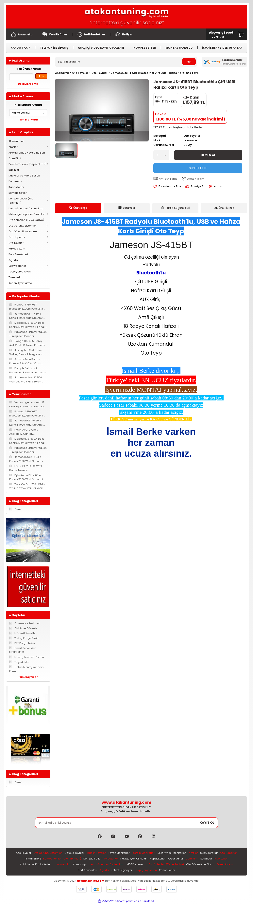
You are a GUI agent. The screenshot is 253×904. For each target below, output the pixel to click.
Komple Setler (17, 193)
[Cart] (221, 34)
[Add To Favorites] (167, 186)
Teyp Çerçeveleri (19, 271)
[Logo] (126, 16)
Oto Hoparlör (16, 237)
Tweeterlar (15, 277)
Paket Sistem (16, 248)
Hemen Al (208, 154)
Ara (41, 76)
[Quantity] (161, 155)
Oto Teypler (16, 243)
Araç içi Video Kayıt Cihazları (26, 153)
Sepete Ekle (198, 167)
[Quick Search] (21, 76)
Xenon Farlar (167, 870)
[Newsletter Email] (126, 822)
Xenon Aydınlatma (20, 283)
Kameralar (15, 181)
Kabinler (13, 170)
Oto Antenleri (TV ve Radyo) (26, 220)
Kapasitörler (16, 187)
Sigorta (13, 260)
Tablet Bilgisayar (121, 870)
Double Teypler (74, 853)
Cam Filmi (14, 158)
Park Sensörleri (18, 254)
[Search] (126, 62)
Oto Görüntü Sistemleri (22, 226)
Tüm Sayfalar (28, 677)
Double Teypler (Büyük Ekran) (27, 164)
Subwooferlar (17, 266)
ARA (189, 61)
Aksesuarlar (16, 141)
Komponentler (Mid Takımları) (20, 201)
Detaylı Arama (28, 84)
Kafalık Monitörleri (143, 853)
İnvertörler (221, 859)
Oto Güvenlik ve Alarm (22, 231)
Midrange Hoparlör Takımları (26, 214)
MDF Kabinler (134, 864)
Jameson (190, 140)
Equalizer (207, 859)
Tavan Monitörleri (119, 853)
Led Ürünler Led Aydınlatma (25, 208)
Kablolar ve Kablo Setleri (24, 175)
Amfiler (13, 147)
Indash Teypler (96, 853)
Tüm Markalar (28, 119)
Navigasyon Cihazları (134, 859)
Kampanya (80, 864)
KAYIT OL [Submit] (207, 822)
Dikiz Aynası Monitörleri (172, 853)
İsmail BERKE (33, 859)
